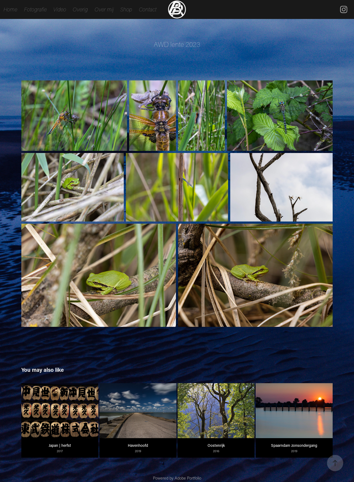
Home (10, 9)
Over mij (104, 9)
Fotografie (35, 9)
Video (59, 9)
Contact (147, 9)
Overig (80, 9)
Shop (126, 9)
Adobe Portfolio (188, 478)
